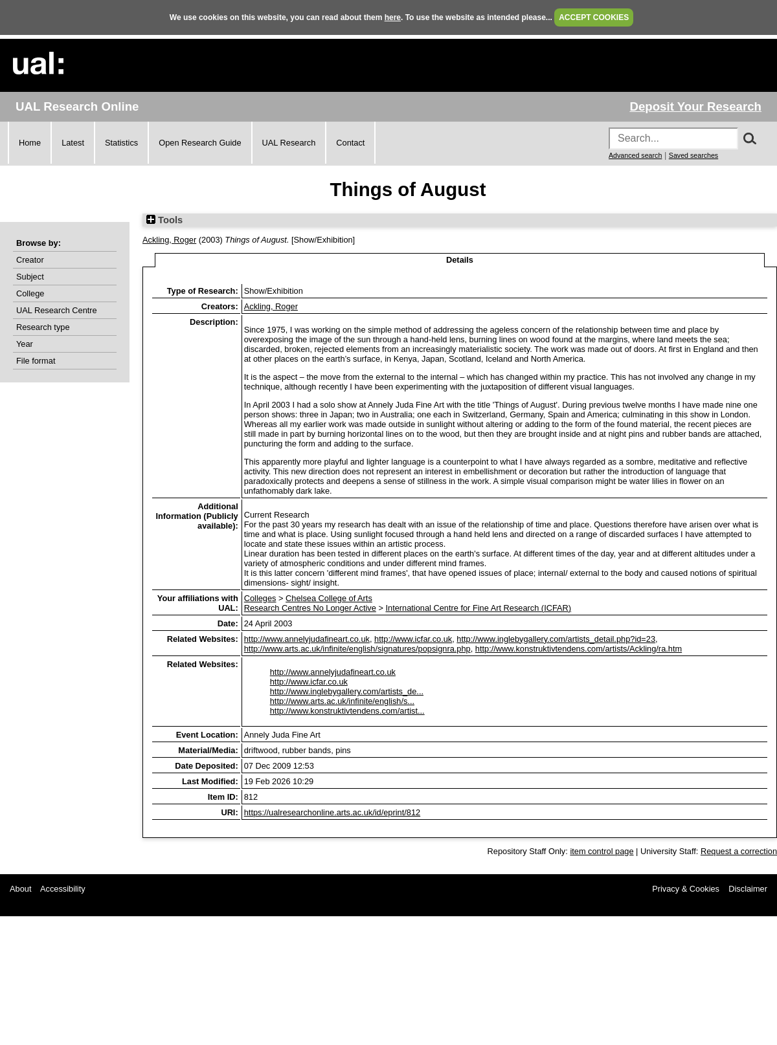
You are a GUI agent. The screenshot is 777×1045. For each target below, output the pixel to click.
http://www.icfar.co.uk (413, 639)
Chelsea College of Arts (329, 598)
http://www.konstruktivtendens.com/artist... (347, 711)
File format (35, 361)
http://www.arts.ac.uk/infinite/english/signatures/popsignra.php (357, 649)
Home (30, 143)
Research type (43, 327)
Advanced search (635, 155)
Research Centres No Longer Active (310, 608)
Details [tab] (459, 260)
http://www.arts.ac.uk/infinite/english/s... (342, 701)
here (393, 17)
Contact (350, 143)
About (20, 889)
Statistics (121, 143)
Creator (30, 260)
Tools (164, 220)
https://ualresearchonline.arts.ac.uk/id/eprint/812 (332, 812)
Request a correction (739, 851)
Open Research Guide (200, 143)
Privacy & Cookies (685, 889)
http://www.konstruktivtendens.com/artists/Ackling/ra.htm (578, 649)
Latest (73, 143)
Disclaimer (747, 889)
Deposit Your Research (695, 106)
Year (24, 344)
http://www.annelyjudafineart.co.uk (307, 639)
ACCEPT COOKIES (594, 17)
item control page (601, 851)
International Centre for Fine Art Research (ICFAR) (478, 608)
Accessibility (62, 889)
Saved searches (693, 155)
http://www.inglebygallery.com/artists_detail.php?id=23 (555, 639)
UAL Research (289, 143)
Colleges (260, 598)
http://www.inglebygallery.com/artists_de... (346, 691)
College (30, 293)
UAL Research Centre (56, 310)
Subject (30, 276)
